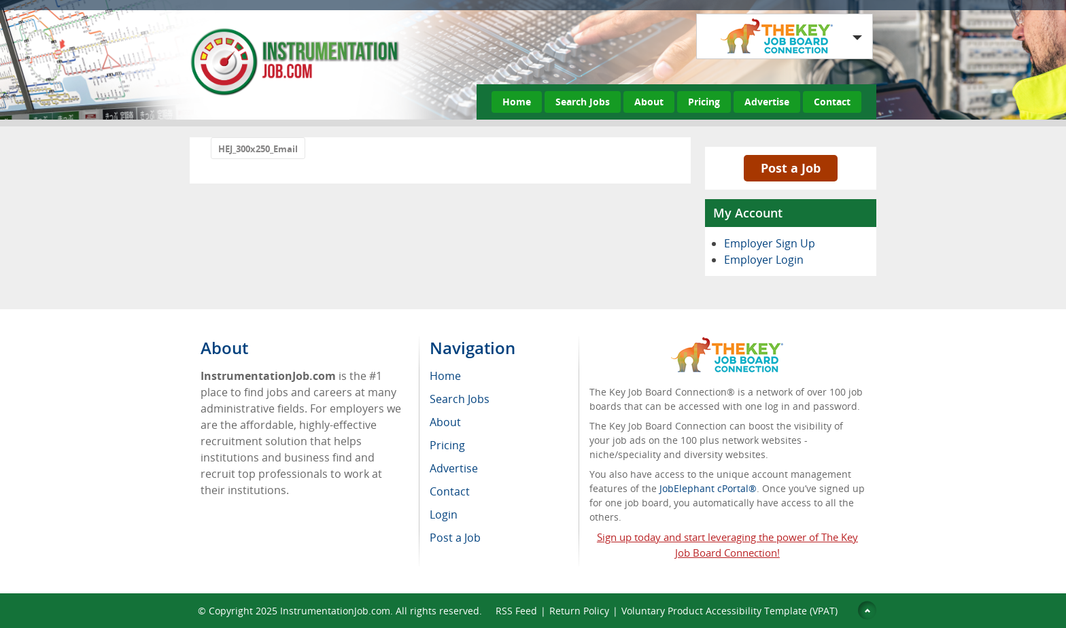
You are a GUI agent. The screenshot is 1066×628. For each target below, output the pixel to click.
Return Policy (579, 610)
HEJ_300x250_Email (258, 149)
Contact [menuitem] (450, 491)
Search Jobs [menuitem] (459, 398)
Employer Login (764, 259)
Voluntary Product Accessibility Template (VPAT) (729, 610)
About (649, 101)
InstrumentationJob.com (335, 610)
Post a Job (791, 168)
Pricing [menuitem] (447, 445)
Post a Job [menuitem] (455, 537)
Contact (832, 101)
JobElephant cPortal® (708, 488)
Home (516, 101)
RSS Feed (516, 610)
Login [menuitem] (444, 514)
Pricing (704, 101)
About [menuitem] (445, 422)
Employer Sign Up (769, 243)
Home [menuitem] (445, 375)
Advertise (766, 101)
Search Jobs (582, 101)
